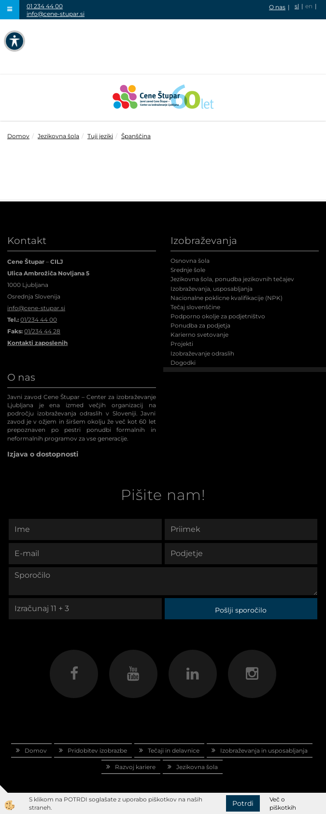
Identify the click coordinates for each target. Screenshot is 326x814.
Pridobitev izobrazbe (97, 750)
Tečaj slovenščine (195, 307)
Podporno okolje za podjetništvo (217, 316)
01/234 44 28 (42, 331)
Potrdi (243, 803)
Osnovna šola (190, 260)
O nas (277, 7)
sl (297, 6)
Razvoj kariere (135, 767)
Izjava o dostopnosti (42, 454)
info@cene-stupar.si (56, 13)
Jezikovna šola (58, 136)
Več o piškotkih (282, 803)
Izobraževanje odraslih (202, 353)
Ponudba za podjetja (200, 325)
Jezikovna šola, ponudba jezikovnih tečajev (232, 279)
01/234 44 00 (38, 319)
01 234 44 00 (45, 6)
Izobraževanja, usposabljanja (211, 288)
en (308, 6)
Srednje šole (187, 269)
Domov (18, 136)
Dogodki (183, 362)
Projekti (181, 343)
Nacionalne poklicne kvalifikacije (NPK (225, 297)
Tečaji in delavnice (173, 750)
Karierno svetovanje (199, 334)
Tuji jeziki (100, 136)
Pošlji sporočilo (241, 610)
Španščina (136, 136)
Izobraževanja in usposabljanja (264, 750)
